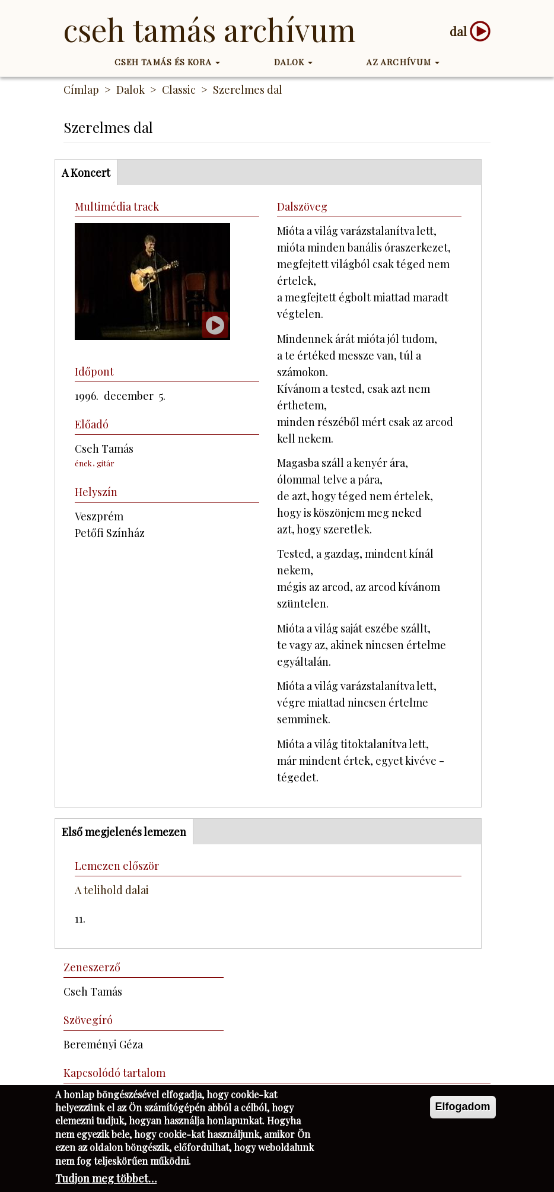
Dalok (293, 62)
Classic (179, 89)
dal (458, 31)
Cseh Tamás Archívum (209, 29)
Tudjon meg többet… (106, 1180)
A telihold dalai (112, 890)
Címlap (81, 89)
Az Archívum (403, 62)
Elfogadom (463, 1108)
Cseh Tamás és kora (167, 62)
